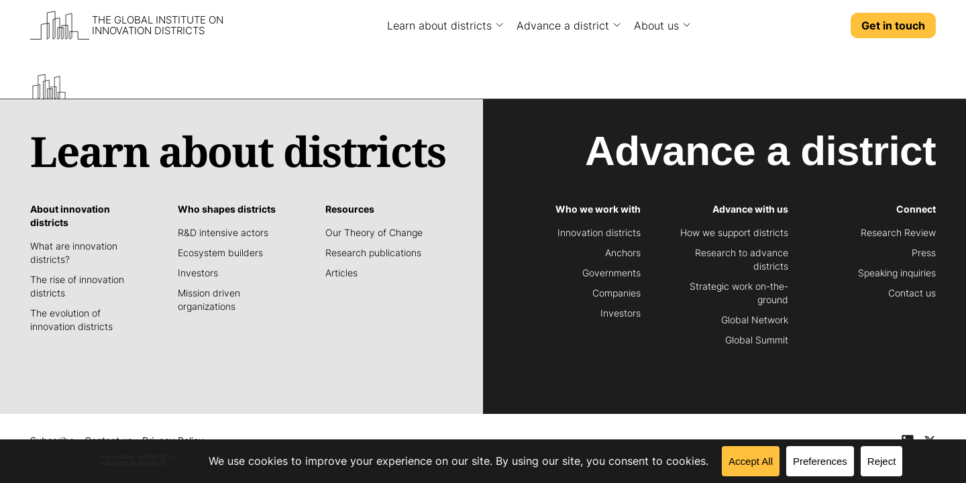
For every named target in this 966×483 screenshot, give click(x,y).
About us (656, 25)
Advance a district (563, 25)
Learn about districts (439, 25)
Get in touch (893, 25)
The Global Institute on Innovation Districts (157, 25)
